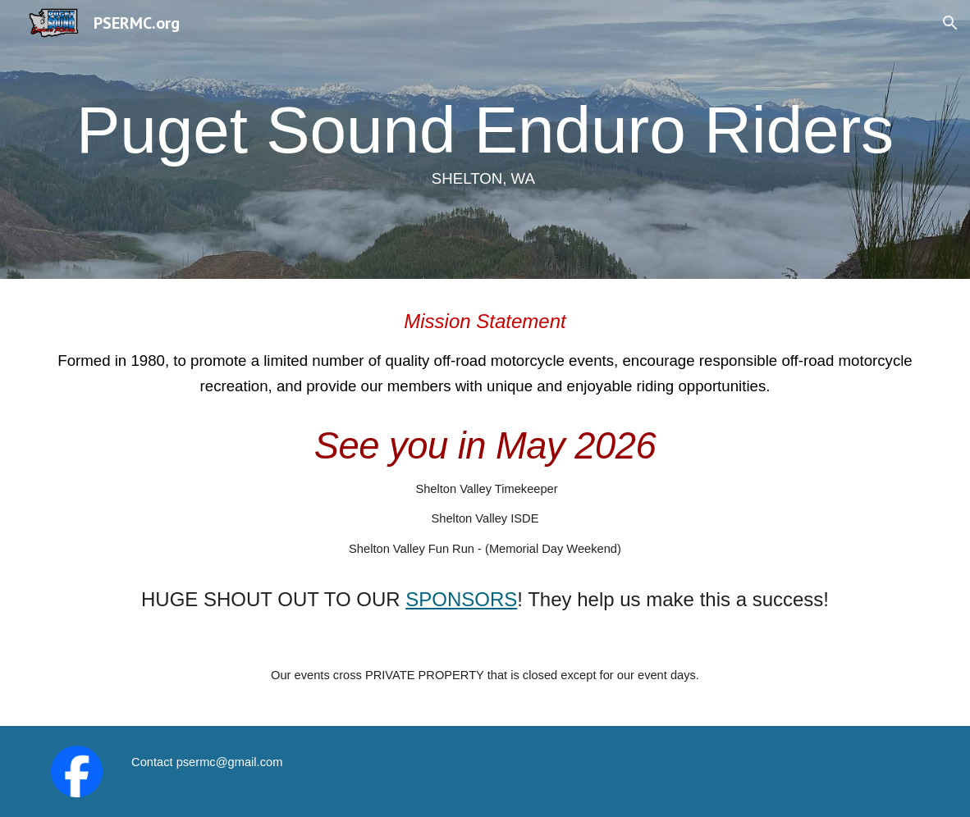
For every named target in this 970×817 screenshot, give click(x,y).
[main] (485, 139)
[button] (950, 23)
